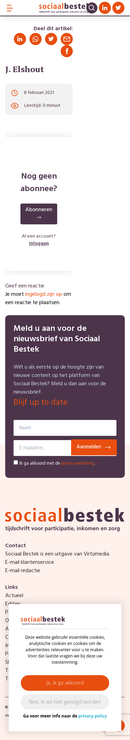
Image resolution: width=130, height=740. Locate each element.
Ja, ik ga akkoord (65, 682)
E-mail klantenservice (29, 562)
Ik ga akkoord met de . (58, 463)
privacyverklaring (77, 463)
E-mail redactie (22, 570)
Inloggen (39, 244)
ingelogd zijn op (43, 294)
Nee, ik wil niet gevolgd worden (65, 701)
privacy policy (92, 716)
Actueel (14, 595)
